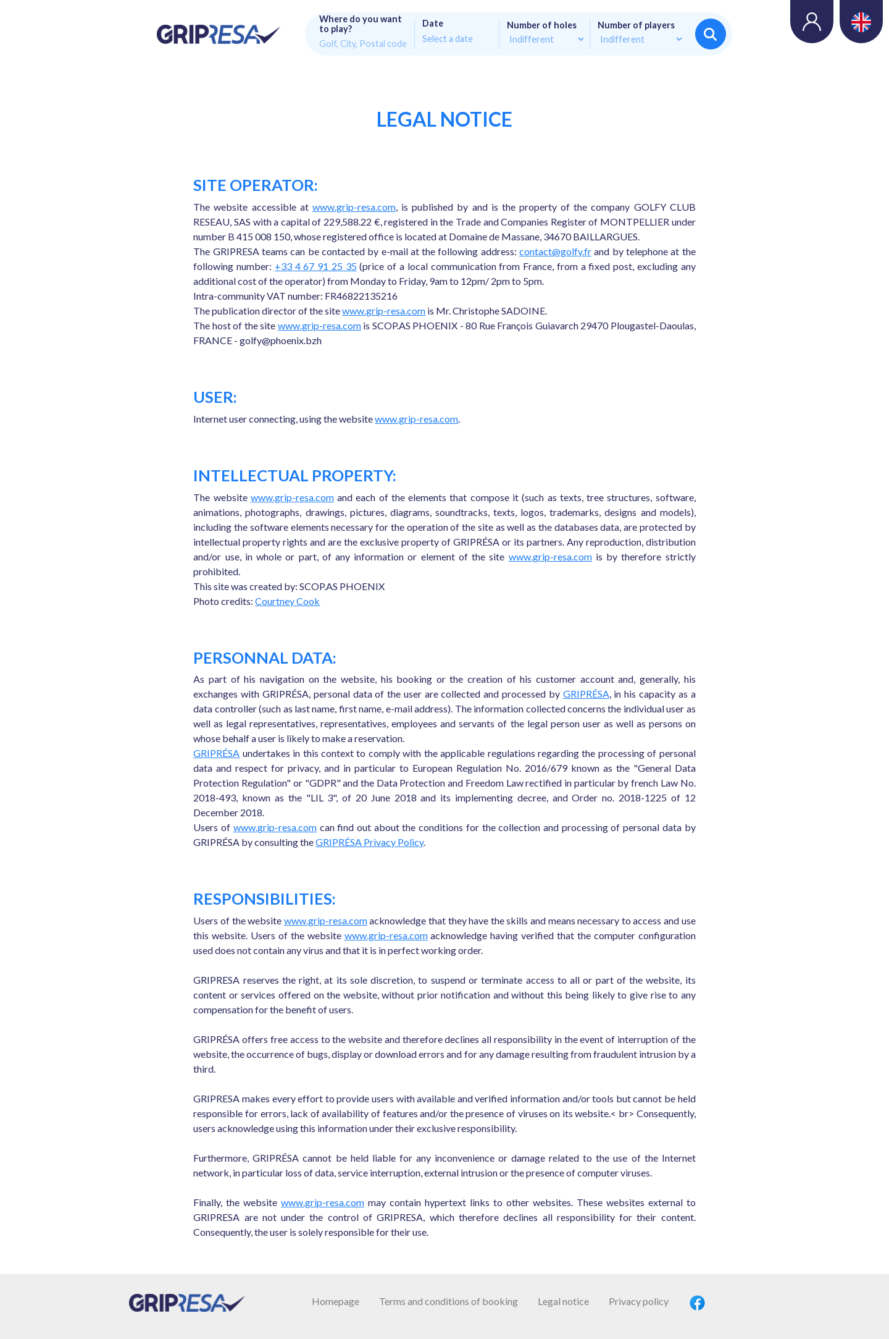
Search (710, 34)
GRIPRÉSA (586, 693)
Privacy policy (639, 1301)
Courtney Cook (287, 601)
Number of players (636, 25)
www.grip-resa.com (354, 207)
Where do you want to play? (360, 24)
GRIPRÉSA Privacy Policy (369, 842)
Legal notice (563, 1301)
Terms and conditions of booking (448, 1301)
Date (432, 23)
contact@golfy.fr (555, 251)
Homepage (335, 1301)
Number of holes (542, 25)
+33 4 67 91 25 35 (316, 266)
